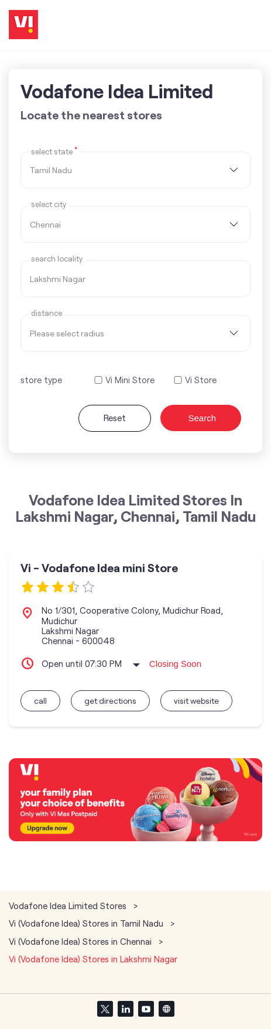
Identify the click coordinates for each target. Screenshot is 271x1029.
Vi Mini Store (130, 380)
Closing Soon (175, 664)
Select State (54, 151)
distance (46, 313)
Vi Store (201, 380)
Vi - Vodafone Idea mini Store (99, 567)
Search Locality (57, 258)
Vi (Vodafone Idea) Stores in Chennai (80, 941)
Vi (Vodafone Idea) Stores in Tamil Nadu (86, 923)
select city (48, 204)
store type (41, 379)
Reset (115, 417)
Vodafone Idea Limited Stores (69, 905)
